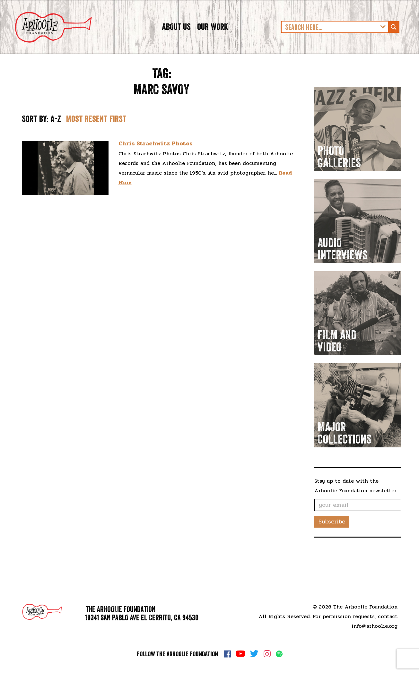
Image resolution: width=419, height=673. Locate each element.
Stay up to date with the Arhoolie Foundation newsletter (355, 505)
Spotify (279, 654)
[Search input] (329, 37)
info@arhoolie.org (374, 626)
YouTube (240, 653)
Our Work (212, 36)
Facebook (227, 653)
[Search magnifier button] (393, 36)
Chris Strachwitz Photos (155, 163)
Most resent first (96, 138)
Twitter (254, 654)
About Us (176, 36)
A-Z (55, 138)
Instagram (267, 653)
